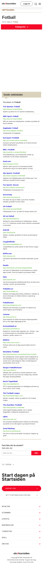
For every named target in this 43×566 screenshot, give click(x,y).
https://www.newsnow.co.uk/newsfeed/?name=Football (19, 354)
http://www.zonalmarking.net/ (12, 431)
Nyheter (21, 506)
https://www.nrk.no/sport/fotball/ (12, 119)
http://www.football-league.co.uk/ (13, 396)
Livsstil (21, 519)
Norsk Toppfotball (10, 381)
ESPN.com (7, 253)
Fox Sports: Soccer (11, 185)
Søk (36, 453)
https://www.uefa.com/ (9, 419)
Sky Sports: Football (11, 173)
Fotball (15, 22)
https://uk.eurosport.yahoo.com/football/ (15, 140)
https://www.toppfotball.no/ (11, 384)
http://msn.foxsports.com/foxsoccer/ (14, 187)
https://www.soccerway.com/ (11, 197)
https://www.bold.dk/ (9, 232)
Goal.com (7, 161)
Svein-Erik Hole (28, 562)
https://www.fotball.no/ (9, 370)
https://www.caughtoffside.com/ (12, 244)
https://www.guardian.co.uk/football (13, 407)
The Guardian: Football (12, 405)
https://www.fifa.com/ (9, 279)
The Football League (11, 393)
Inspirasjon (21, 525)
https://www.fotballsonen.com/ (12, 305)
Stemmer (21, 513)
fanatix (5, 265)
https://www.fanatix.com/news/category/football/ (17, 268)
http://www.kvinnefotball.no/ (11, 329)
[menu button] (35, 3)
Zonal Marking (9, 428)
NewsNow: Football (11, 352)
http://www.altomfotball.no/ (11, 219)
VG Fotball (7, 206)
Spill (21, 537)
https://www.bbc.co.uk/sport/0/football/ (14, 152)
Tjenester (21, 531)
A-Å (4, 22)
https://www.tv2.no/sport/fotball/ (12, 109)
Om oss (21, 544)
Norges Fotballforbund (12, 368)
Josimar (6, 314)
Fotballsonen (8, 303)
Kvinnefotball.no (10, 326)
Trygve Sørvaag (30, 560)
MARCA (6, 340)
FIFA (5, 277)
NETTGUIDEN (8, 10)
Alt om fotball (8, 216)
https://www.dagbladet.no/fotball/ (13, 131)
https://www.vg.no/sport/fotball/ (12, 209)
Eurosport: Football (11, 138)
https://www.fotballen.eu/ (10, 291)
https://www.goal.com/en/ (10, 164)
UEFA (5, 417)
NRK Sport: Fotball (10, 116)
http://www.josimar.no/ (9, 317)
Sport (9, 22)
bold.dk (6, 230)
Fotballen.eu (8, 289)
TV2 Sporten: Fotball (11, 107)
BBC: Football (8, 150)
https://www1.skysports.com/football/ (14, 176)
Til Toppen (8, 464)
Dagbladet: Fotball (10, 128)
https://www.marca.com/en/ (11, 342)
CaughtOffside (9, 242)
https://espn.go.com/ (9, 256)
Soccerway (7, 195)
